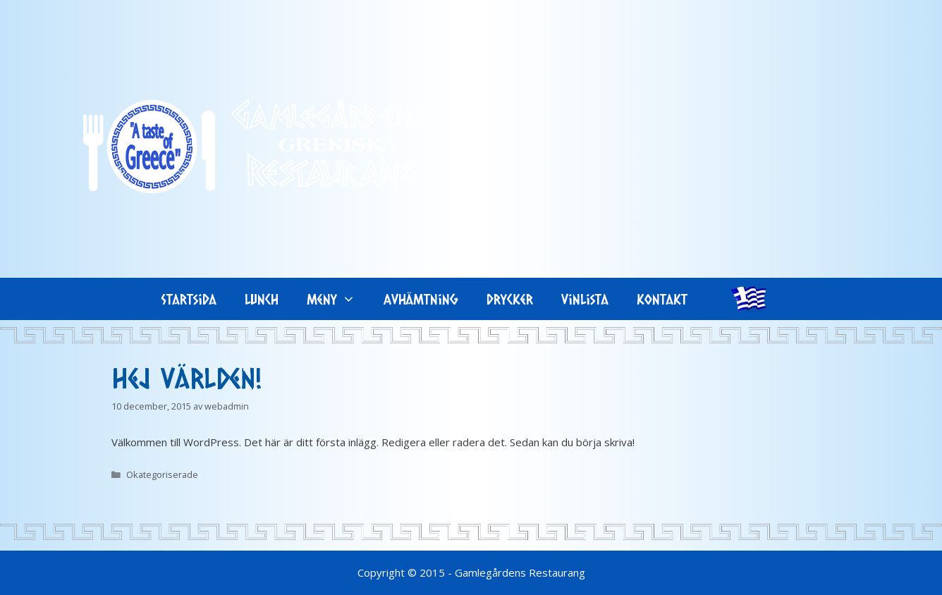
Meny (338, 299)
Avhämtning (421, 298)
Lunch (262, 298)
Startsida (188, 298)
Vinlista (584, 298)
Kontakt (662, 298)
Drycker (510, 298)
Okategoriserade (162, 474)
